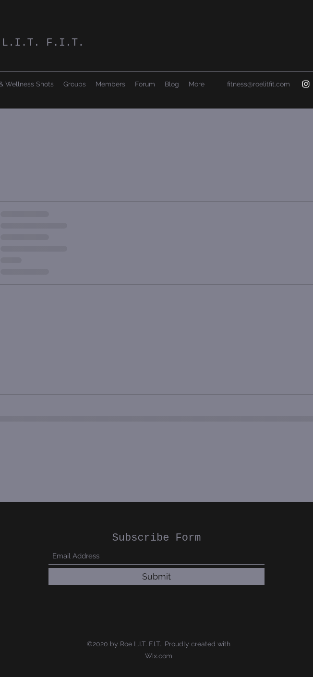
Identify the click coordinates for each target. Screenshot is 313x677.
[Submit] (156, 576)
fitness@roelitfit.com (258, 84)
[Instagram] (306, 84)
